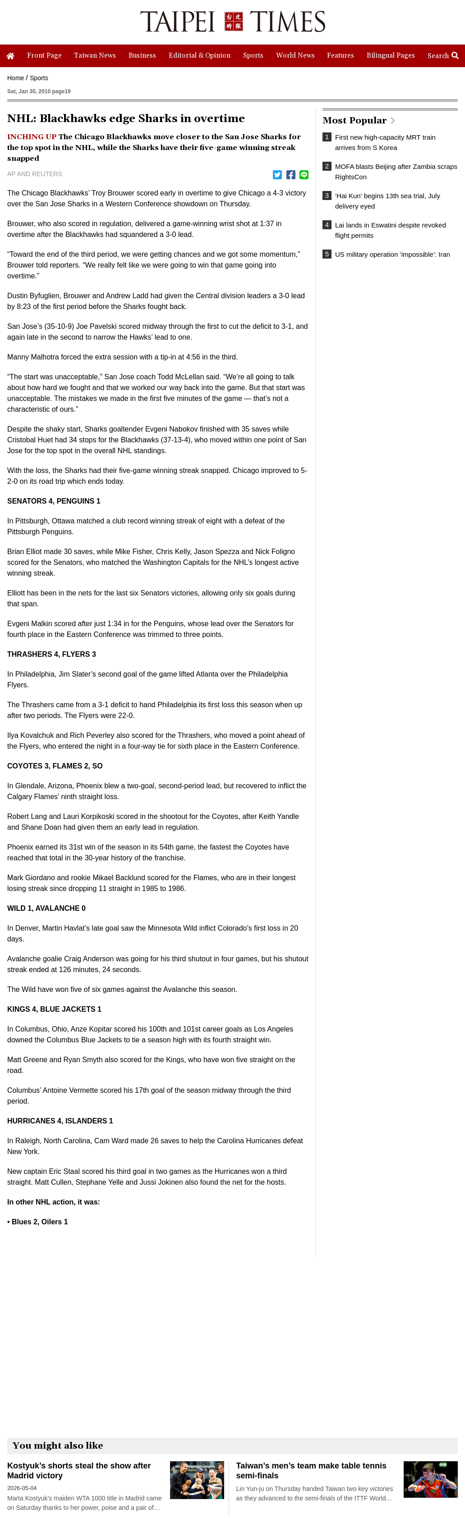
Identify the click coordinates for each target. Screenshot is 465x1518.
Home (15, 78)
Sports (39, 78)
